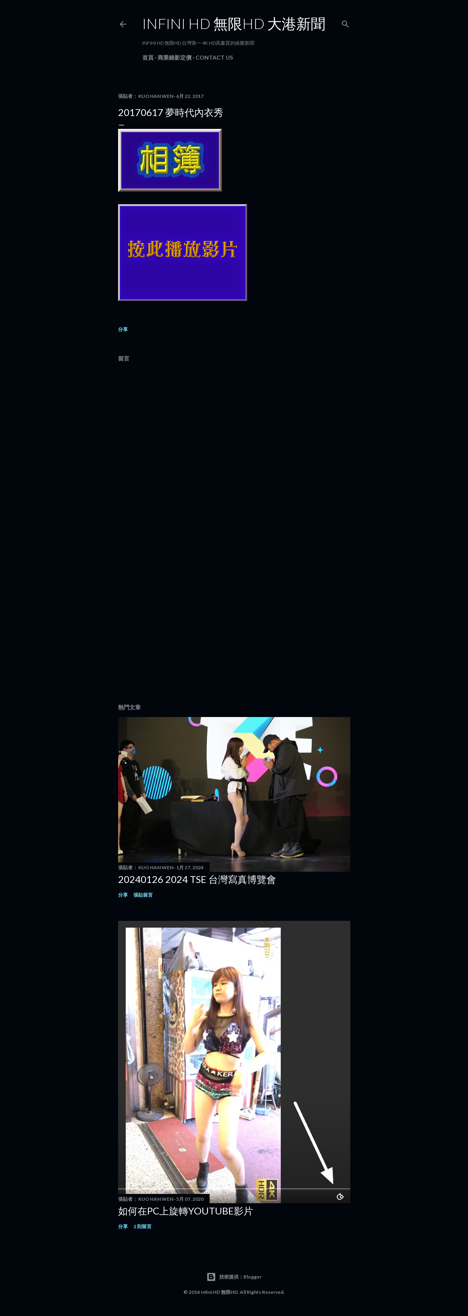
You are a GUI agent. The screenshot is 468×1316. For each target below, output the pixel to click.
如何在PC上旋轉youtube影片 (185, 1211)
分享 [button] (123, 329)
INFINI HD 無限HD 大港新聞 (233, 23)
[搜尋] (345, 22)
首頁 (148, 57)
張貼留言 (143, 895)
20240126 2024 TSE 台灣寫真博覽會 (197, 879)
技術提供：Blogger (234, 1277)
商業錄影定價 (174, 57)
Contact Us (214, 57)
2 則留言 (142, 1226)
